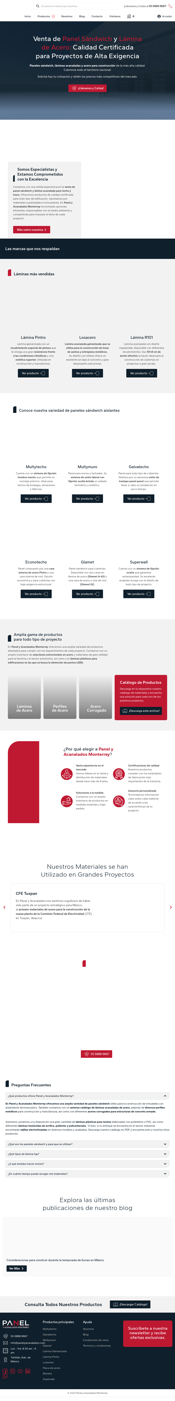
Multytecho (50, 1328)
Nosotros (88, 1328)
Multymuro (49, 1340)
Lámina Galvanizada (55, 1351)
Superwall (49, 1379)
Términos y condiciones (97, 1345)
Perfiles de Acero (60, 708)
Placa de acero (51, 1368)
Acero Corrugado (96, 708)
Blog (86, 1334)
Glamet (47, 1345)
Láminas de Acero (24, 708)
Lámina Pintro (51, 1356)
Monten (47, 1373)
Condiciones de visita (95, 1340)
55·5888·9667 (157, 6)
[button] (4, 907)
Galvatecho (49, 1334)
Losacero (48, 1362)
